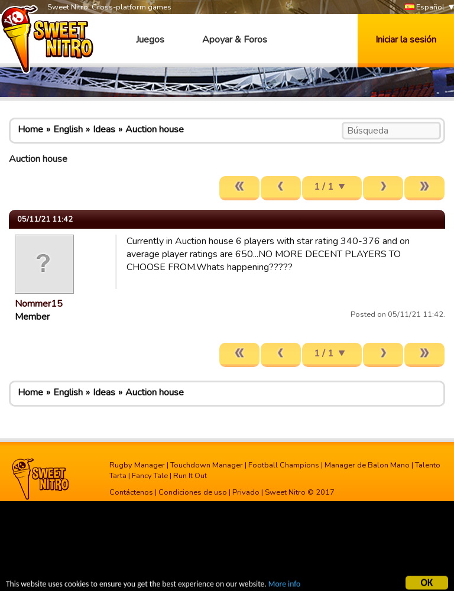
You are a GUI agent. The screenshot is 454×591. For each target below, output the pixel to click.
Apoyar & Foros (234, 39)
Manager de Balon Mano (367, 465)
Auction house (154, 129)
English (68, 129)
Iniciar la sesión (405, 39)
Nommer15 (39, 303)
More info (284, 585)
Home (30, 129)
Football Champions (283, 465)
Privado (246, 492)
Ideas (104, 129)
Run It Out (190, 475)
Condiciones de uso (192, 492)
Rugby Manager (137, 465)
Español (425, 7)
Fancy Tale (150, 475)
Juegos (150, 39)
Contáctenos (131, 492)
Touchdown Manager (206, 465)
